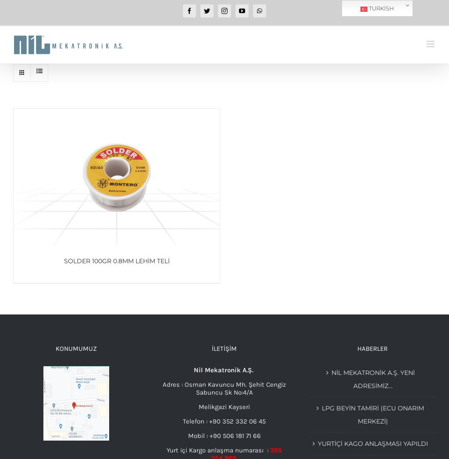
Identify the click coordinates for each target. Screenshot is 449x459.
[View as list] (39, 71)
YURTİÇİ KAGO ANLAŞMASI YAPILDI (373, 444)
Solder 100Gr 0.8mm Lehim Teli (117, 261)
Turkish (377, 9)
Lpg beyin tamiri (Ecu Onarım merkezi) (373, 414)
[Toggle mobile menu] (431, 44)
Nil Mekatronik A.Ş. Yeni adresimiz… (373, 379)
